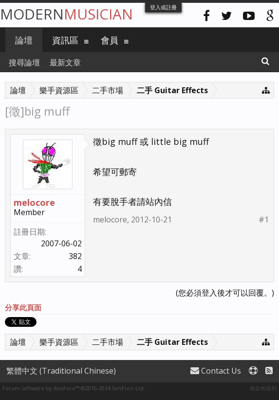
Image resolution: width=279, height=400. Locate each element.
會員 (109, 40)
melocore (34, 202)
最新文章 (65, 62)
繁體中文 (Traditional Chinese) (61, 370)
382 (75, 256)
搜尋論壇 (24, 62)
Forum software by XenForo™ (73, 388)
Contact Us (215, 370)
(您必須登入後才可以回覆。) (225, 292)
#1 (264, 220)
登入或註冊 (163, 7)
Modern (66, 14)
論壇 (24, 40)
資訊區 (65, 40)
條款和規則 (263, 388)
